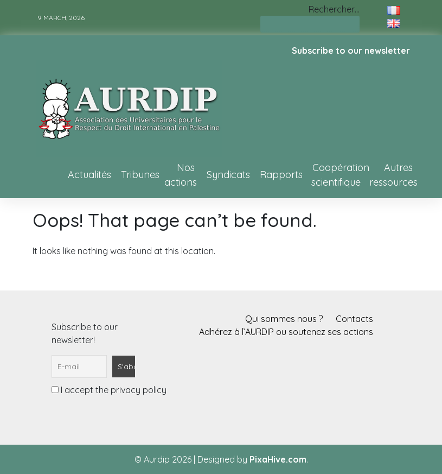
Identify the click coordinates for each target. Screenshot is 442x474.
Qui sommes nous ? (284, 318)
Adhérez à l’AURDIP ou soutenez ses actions (286, 331)
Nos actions (180, 174)
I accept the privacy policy (109, 389)
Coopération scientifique (340, 174)
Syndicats (228, 174)
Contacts (354, 318)
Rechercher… (334, 9)
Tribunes (140, 174)
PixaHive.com (277, 459)
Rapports (281, 174)
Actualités (89, 174)
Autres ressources (393, 174)
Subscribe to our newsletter (351, 50)
